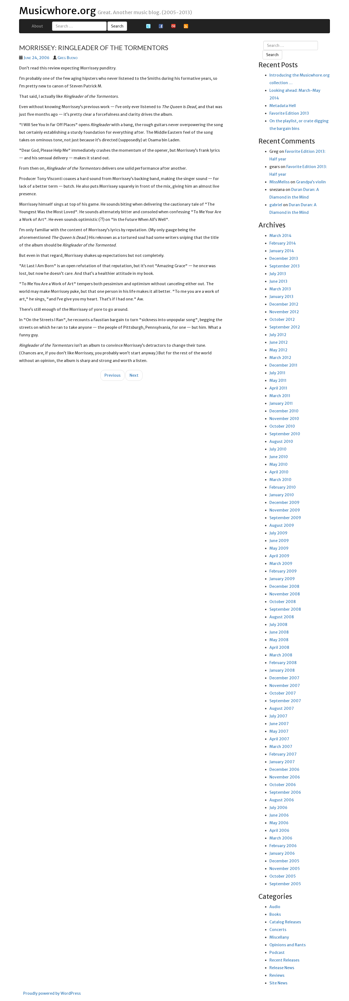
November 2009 (284, 510)
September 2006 (285, 792)
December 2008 (284, 586)
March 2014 (280, 235)
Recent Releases (284, 960)
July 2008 (278, 624)
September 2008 (285, 609)
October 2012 (282, 319)
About (37, 26)
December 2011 (283, 365)
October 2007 (282, 693)
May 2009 (278, 548)
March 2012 (280, 357)
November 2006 (284, 777)
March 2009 (280, 563)
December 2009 (284, 502)
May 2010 (278, 464)
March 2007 (280, 746)
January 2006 (282, 853)
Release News (281, 967)
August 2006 (281, 800)
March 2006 (280, 838)
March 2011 (279, 395)
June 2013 (278, 281)
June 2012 (278, 342)
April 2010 (278, 472)
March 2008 (280, 655)
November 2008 (284, 594)
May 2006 (278, 822)
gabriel (275, 204)
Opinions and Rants (287, 944)
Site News (278, 983)
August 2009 (281, 525)
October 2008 (282, 601)
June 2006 (279, 815)
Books (275, 914)
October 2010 (282, 426)
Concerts (277, 929)
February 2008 (283, 662)
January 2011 (281, 403)
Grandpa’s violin (311, 181)
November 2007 (284, 685)
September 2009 (285, 517)
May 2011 (278, 380)
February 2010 (282, 487)
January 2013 (281, 296)
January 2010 (281, 494)
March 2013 (280, 289)
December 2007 (284, 678)
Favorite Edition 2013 (289, 113)
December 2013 (283, 258)
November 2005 (284, 868)
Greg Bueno (67, 57)
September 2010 (284, 433)
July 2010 (278, 449)
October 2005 (282, 876)
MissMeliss (279, 181)
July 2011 (277, 372)
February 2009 (283, 571)
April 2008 (279, 647)
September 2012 (284, 327)
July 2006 (278, 807)
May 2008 (278, 639)
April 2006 (279, 830)
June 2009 (279, 540)
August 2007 (281, 708)
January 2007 (282, 761)
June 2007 (279, 723)
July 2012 (277, 334)
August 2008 (281, 616)
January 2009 (282, 578)
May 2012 (278, 350)
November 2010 (284, 418)
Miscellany (279, 937)
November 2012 (284, 311)
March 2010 (280, 479)
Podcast (277, 952)
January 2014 (281, 250)
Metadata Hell (282, 105)
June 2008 (279, 632)
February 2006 (283, 845)
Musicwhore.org (57, 11)
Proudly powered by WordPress (52, 993)
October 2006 (282, 784)
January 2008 (282, 670)
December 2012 (283, 304)
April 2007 (279, 739)
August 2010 (281, 441)
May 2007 (278, 731)
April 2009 (279, 555)
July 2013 (277, 273)
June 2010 (278, 456)
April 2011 (278, 388)
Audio (274, 906)
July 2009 (278, 533)
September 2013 (284, 266)
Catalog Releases (285, 922)
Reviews (276, 975)
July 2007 (278, 716)
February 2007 (283, 754)
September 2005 (285, 883)
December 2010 (284, 411)
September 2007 (285, 700)
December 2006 (284, 769)
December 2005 (284, 861)
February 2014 (282, 243)
